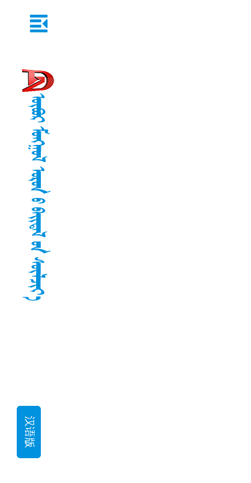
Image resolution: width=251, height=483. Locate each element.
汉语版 (28, 432)
